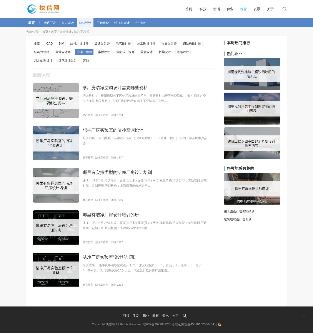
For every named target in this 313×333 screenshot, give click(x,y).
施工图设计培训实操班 (239, 211)
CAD (49, 43)
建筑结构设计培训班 (237, 219)
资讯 (256, 9)
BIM (61, 43)
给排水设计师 (79, 43)
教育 (243, 9)
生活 (216, 9)
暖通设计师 (102, 43)
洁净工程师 (81, 31)
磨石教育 (88, 115)
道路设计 (183, 52)
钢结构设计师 (192, 43)
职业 (229, 9)
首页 (188, 9)
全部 (37, 43)
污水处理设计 (43, 60)
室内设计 (68, 23)
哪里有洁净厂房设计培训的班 (111, 214)
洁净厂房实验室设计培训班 (109, 257)
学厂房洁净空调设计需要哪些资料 (115, 87)
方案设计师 (169, 43)
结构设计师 (41, 52)
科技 (203, 9)
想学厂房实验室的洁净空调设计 (113, 130)
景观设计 (146, 52)
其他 (86, 60)
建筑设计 (85, 23)
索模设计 (104, 52)
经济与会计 (122, 23)
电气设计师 (123, 43)
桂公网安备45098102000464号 (198, 324)
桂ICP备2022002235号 (158, 324)
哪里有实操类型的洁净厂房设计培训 (117, 172)
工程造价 (103, 23)
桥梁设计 (165, 52)
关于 (270, 9)
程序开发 (50, 23)
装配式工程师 (125, 52)
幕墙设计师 (63, 52)
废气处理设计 (67, 60)
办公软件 (141, 23)
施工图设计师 (146, 43)
